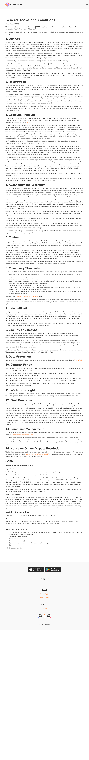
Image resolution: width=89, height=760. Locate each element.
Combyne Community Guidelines (27, 297)
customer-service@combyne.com (22, 435)
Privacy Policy (78, 360)
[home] (13, 5)
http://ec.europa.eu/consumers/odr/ (37, 454)
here (28, 123)
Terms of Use (44, 598)
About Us (44, 583)
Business (45, 609)
